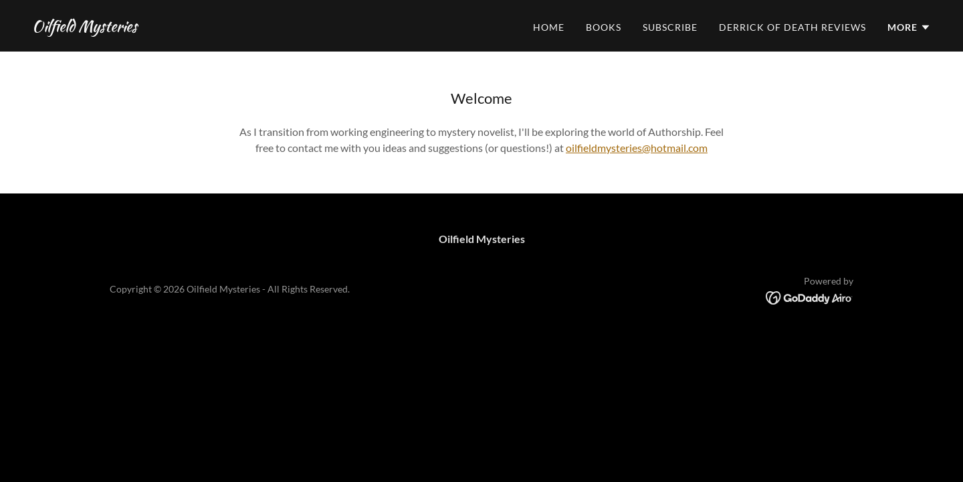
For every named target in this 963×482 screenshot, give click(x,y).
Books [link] (603, 27)
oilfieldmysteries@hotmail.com (637, 147)
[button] (909, 27)
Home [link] (548, 27)
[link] (84, 27)
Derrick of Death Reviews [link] (792, 27)
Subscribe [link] (670, 27)
